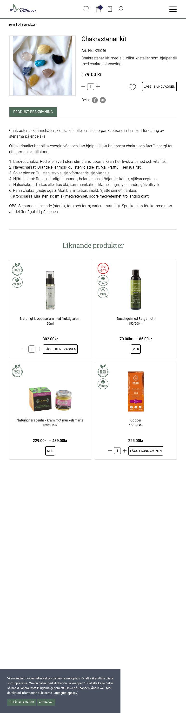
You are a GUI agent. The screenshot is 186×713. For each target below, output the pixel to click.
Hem (12, 24)
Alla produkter (26, 24)
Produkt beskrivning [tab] (33, 112)
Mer (136, 349)
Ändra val (46, 702)
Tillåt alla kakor (21, 702)
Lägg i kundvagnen (159, 86)
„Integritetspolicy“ (66, 693)
